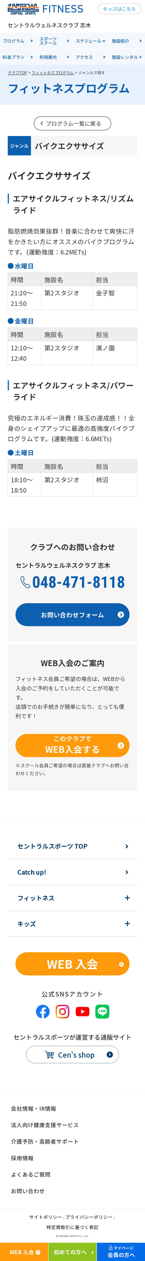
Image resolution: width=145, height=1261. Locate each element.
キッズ (26, 924)
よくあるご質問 (31, 1174)
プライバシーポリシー (89, 1217)
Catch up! (31, 872)
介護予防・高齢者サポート (45, 1141)
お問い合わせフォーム (72, 614)
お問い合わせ (28, 1191)
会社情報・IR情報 (33, 1108)
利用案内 (48, 57)
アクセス (84, 57)
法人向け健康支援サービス (45, 1125)
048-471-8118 (78, 582)
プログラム (13, 41)
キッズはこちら (119, 8)
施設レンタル (125, 57)
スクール (55, 41)
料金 (14, 57)
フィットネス (36, 898)
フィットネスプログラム (53, 72)
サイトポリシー (45, 1217)
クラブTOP (17, 72)
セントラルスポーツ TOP (52, 846)
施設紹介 (120, 41)
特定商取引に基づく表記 (72, 1227)
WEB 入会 (72, 963)
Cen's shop (76, 1054)
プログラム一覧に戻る (74, 123)
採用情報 (22, 1158)
